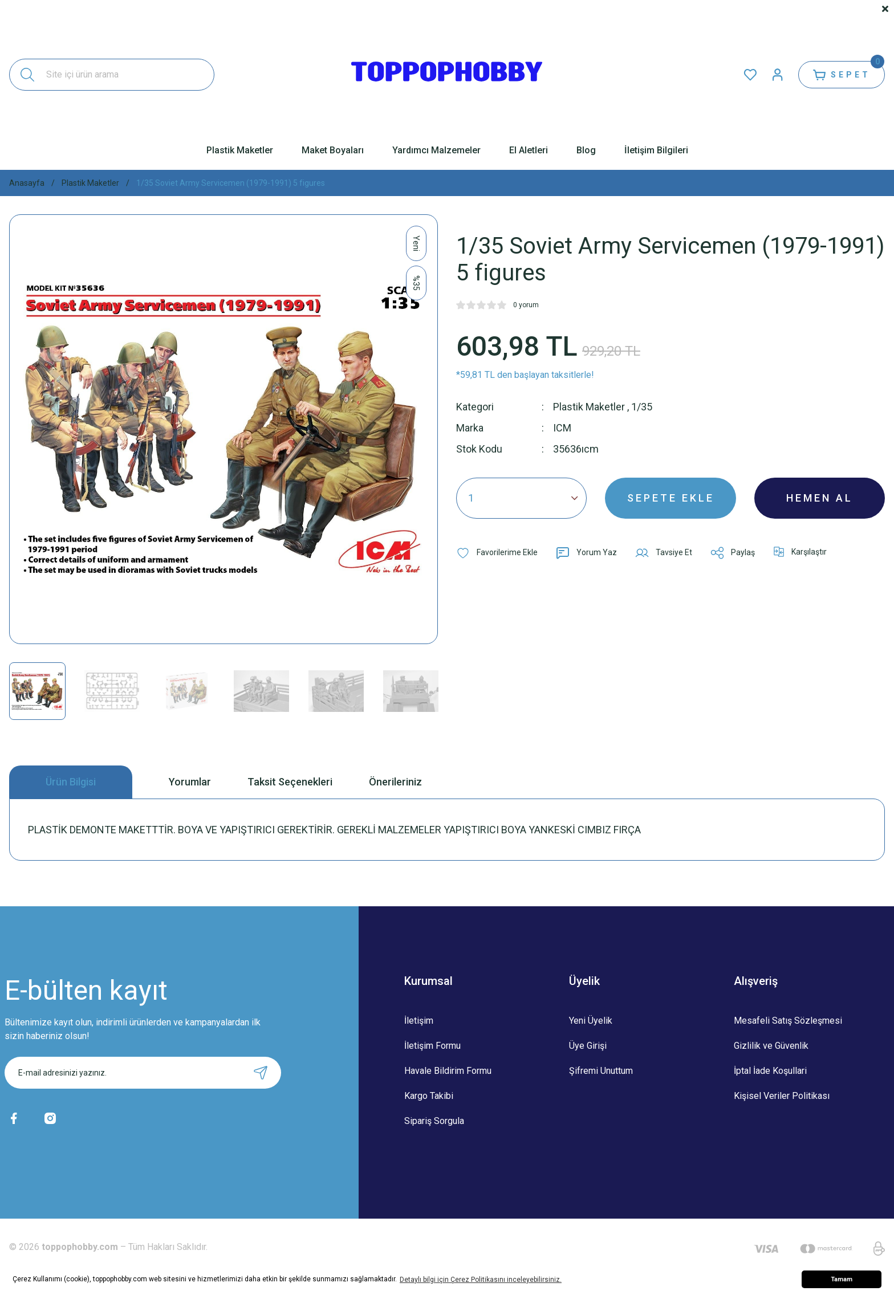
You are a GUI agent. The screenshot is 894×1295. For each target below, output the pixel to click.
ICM (562, 428)
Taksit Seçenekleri (289, 782)
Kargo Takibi (428, 1095)
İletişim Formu (432, 1045)
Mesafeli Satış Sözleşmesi (788, 1020)
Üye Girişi (588, 1045)
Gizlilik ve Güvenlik (771, 1045)
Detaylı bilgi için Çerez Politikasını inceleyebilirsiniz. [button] (481, 1280)
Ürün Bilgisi (71, 782)
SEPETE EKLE (670, 498)
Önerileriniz (395, 782)
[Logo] (446, 75)
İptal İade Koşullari (770, 1070)
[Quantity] (521, 498)
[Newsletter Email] (143, 1073)
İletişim (418, 1020)
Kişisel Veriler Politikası (782, 1095)
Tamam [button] (841, 1279)
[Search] (111, 75)
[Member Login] (778, 74)
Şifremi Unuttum (601, 1070)
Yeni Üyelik (590, 1020)
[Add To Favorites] (497, 553)
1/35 (641, 407)
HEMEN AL (819, 498)
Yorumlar (190, 782)
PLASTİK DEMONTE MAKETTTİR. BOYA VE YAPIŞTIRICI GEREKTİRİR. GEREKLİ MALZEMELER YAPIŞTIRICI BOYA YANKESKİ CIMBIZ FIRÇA (334, 830)
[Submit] (260, 1073)
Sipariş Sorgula (434, 1120)
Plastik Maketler (589, 407)
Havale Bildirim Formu (447, 1070)
